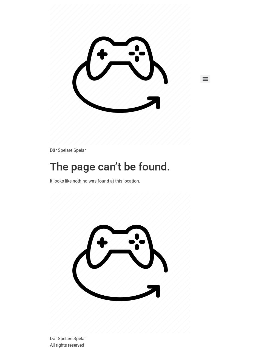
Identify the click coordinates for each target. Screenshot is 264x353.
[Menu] (205, 79)
